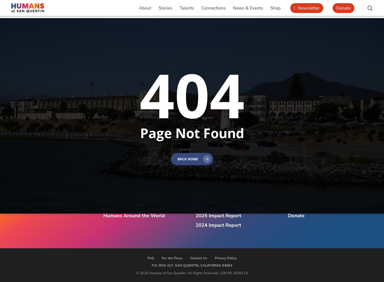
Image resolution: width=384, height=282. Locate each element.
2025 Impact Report (218, 215)
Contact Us (198, 258)
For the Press (172, 258)
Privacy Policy (226, 258)
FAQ (150, 258)
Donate (296, 215)
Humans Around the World (134, 215)
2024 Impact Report (218, 225)
